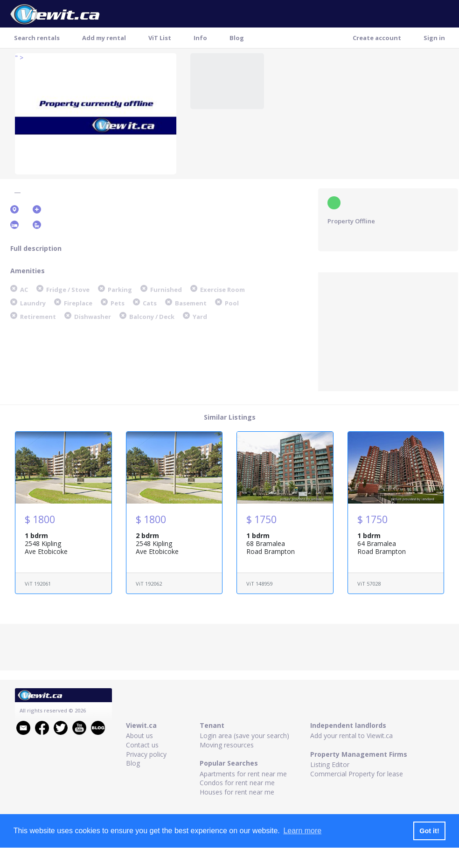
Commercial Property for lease (356, 773)
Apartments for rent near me (243, 773)
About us (139, 735)
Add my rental (104, 38)
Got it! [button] (429, 831)
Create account (377, 38)
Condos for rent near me (237, 782)
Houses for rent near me (237, 792)
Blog (237, 38)
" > (19, 57)
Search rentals (37, 38)
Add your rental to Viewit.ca (351, 735)
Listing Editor (329, 764)
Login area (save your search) (244, 735)
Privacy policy (146, 754)
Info (200, 38)
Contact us (142, 744)
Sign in (434, 38)
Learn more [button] (302, 831)
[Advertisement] (388, 330)
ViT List (159, 38)
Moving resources (227, 744)
